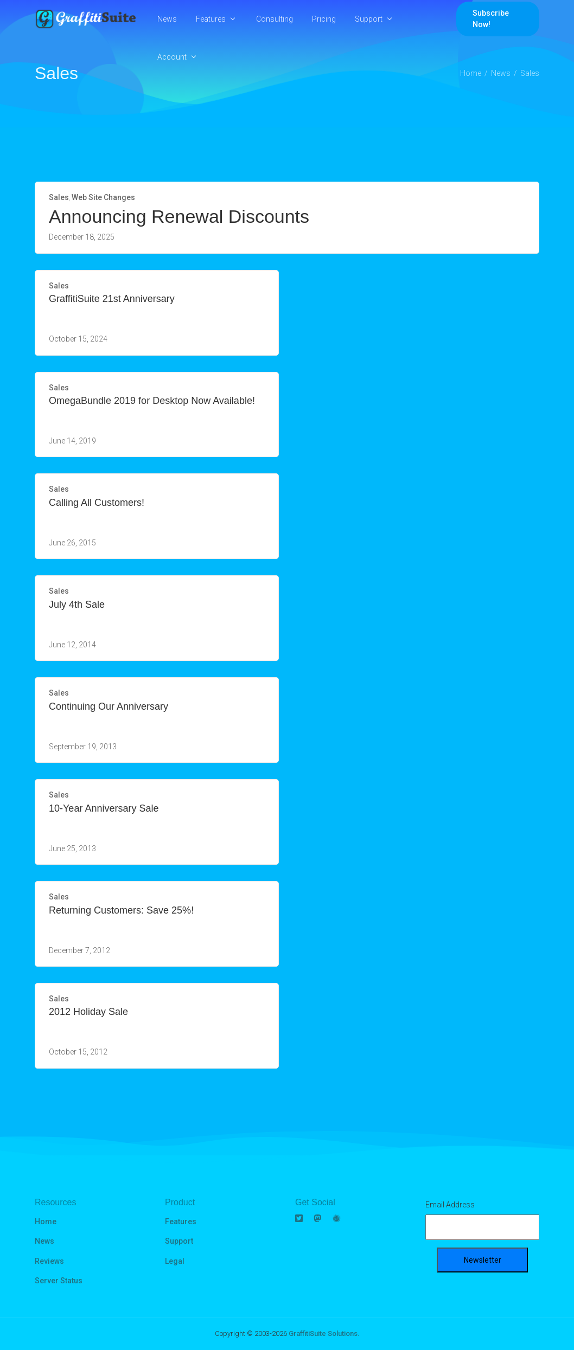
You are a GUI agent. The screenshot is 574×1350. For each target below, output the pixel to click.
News (167, 19)
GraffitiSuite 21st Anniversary (112, 298)
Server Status (58, 1280)
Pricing (324, 19)
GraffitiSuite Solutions (323, 1333)
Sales (59, 197)
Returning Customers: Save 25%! (121, 910)
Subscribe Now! (491, 19)
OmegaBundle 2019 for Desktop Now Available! (152, 400)
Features (211, 19)
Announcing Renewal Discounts (179, 216)
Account (172, 57)
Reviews (49, 1261)
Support (368, 19)
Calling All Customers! (96, 502)
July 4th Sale (77, 604)
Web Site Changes (103, 197)
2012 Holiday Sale (88, 1011)
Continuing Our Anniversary (108, 706)
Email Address (450, 1204)
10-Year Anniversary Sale (103, 808)
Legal (174, 1261)
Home (45, 1221)
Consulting (274, 19)
